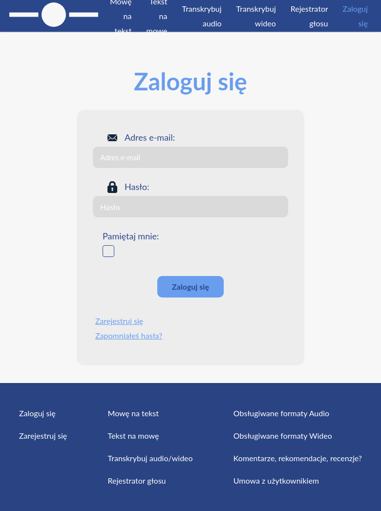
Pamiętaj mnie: (131, 236)
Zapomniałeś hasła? (128, 335)
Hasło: (137, 186)
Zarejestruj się (119, 320)
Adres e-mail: (150, 137)
